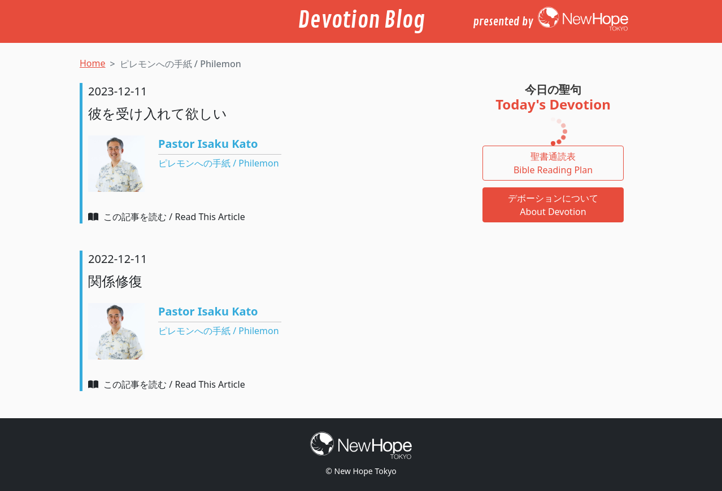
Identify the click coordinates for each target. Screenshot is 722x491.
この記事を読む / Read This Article (166, 217)
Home (93, 63)
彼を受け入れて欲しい (157, 113)
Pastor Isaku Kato (208, 143)
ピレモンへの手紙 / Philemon (218, 163)
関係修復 (115, 280)
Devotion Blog (361, 20)
